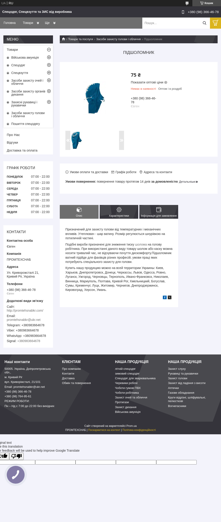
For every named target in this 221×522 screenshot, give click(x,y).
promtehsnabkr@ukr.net (24, 320)
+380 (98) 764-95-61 (18, 396)
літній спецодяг (125, 368)
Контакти (68, 373)
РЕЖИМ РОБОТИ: (17, 401)
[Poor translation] (16, 456)
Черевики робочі (126, 383)
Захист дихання (125, 407)
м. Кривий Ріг (14, 377)
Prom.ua (132, 426)
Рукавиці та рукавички (183, 373)
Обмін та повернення (76, 383)
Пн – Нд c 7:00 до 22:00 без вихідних (29, 406)
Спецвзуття (19, 73)
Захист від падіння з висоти (186, 383)
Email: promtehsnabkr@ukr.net (25, 387)
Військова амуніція (25, 57)
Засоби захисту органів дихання (28, 93)
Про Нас (13, 135)
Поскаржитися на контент (104, 430)
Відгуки (12, 142)
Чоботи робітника (127, 392)
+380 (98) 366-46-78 (18, 391)
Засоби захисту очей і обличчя (27, 82)
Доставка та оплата (22, 150)
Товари (28, 23)
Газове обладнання (181, 392)
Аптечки (173, 388)
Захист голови (177, 378)
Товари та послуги (80, 39)
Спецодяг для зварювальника (135, 378)
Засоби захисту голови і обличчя (118, 39)
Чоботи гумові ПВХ (128, 388)
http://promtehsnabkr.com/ (25, 310)
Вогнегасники (177, 406)
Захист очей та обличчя (131, 397)
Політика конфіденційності (139, 430)
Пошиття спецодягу (25, 124)
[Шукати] (204, 23)
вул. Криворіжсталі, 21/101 (23, 382)
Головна (10, 23)
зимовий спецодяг (127, 373)
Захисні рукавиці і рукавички (24, 103)
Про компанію (71, 368)
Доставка (68, 378)
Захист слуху (177, 368)
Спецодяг (18, 65)
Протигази (122, 402)
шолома (141, 244)
